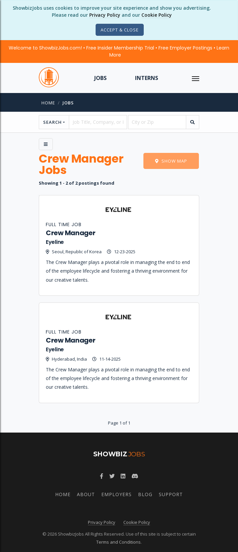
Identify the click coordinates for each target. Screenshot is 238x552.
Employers (116, 494)
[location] (157, 122)
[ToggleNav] (195, 78)
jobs (68, 103)
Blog (145, 494)
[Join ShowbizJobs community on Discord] (134, 476)
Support (171, 494)
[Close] (120, 30)
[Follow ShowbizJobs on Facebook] (101, 476)
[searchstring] (98, 122)
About (86, 494)
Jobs (100, 78)
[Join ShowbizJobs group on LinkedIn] (123, 476)
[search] (192, 122)
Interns (146, 78)
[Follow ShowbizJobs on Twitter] (112, 476)
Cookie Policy (156, 15)
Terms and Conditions (118, 542)
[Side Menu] (46, 144)
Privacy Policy (104, 15)
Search (52, 122)
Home (48, 103)
